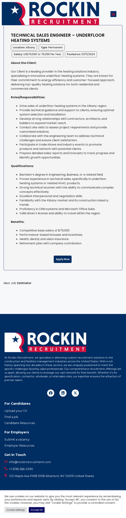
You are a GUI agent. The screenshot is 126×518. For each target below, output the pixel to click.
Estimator (24, 283)
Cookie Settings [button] (16, 510)
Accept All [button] (36, 510)
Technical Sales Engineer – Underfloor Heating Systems (58, 37)
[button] (113, 14)
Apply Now (63, 259)
